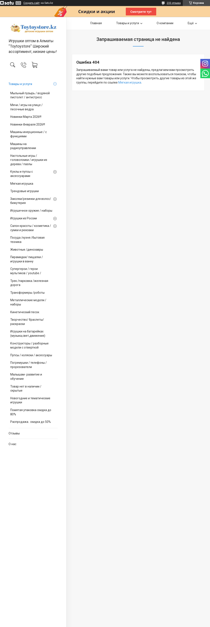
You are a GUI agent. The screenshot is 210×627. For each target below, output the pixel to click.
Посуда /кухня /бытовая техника (27, 240)
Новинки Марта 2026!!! (25, 116)
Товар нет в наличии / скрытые (25, 388)
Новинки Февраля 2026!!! (27, 124)
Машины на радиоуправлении (23, 146)
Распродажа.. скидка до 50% (30, 421)
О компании (165, 23)
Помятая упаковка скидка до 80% (30, 412)
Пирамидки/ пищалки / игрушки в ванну (26, 259)
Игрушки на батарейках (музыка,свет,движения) (27, 333)
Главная (96, 23)
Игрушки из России (23, 218)
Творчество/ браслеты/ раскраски (27, 322)
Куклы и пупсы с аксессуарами (21, 174)
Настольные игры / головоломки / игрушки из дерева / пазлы (28, 160)
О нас (12, 444)
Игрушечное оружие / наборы (31, 210)
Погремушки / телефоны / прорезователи (28, 365)
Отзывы (14, 433)
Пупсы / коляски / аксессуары (31, 355)
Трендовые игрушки (24, 191)
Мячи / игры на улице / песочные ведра (26, 107)
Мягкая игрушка (21, 183)
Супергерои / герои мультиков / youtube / (25, 271)
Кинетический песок (24, 312)
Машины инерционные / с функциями (28, 134)
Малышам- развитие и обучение (26, 376)
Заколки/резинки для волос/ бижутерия (30, 201)
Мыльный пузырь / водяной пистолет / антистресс (30, 95)
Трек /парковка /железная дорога (29, 283)
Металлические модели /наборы (28, 302)
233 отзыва (174, 2)
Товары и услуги (20, 84)
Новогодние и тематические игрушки (30, 400)
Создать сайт (31, 2)
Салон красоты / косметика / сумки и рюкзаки (30, 228)
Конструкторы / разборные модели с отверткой (29, 345)
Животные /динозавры (26, 249)
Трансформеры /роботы (27, 292)
